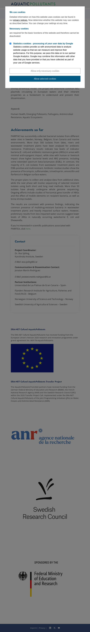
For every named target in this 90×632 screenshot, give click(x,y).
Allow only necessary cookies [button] (45, 70)
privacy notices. (20, 20)
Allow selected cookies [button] (45, 78)
